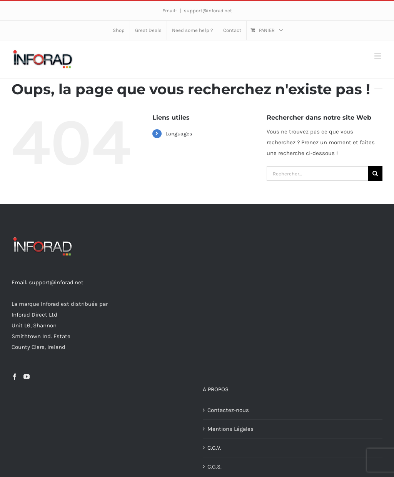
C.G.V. (214, 447)
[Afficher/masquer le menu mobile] (378, 56)
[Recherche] (375, 173)
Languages (178, 133)
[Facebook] (15, 377)
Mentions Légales (230, 428)
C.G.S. (214, 466)
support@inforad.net (208, 10)
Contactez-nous (228, 410)
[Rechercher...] (317, 173)
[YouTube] (26, 377)
